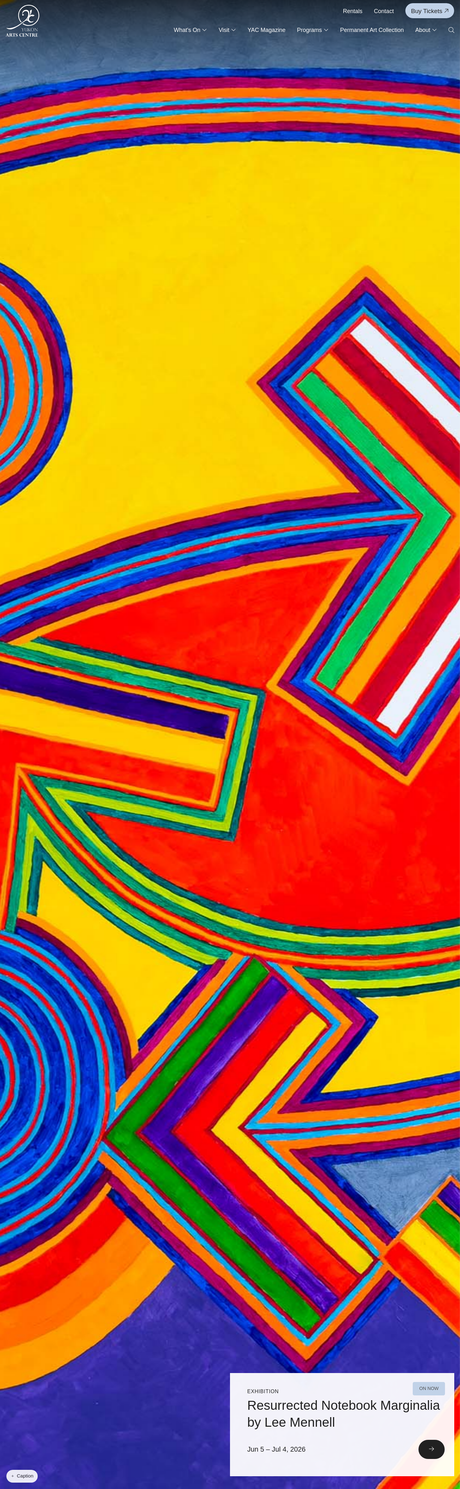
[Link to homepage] (23, 21)
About (426, 30)
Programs (313, 30)
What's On (190, 30)
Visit (227, 30)
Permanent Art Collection (372, 30)
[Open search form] (451, 30)
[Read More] (342, 1425)
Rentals (353, 11)
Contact (384, 11)
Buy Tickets (429, 11)
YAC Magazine (267, 30)
